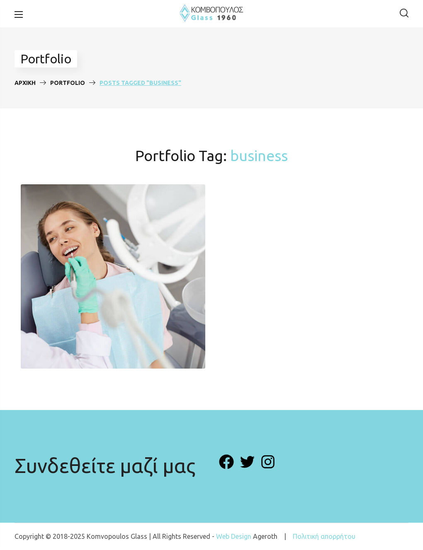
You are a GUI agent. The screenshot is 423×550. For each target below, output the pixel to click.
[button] (404, 13)
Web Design (233, 536)
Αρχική (25, 83)
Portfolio (67, 83)
